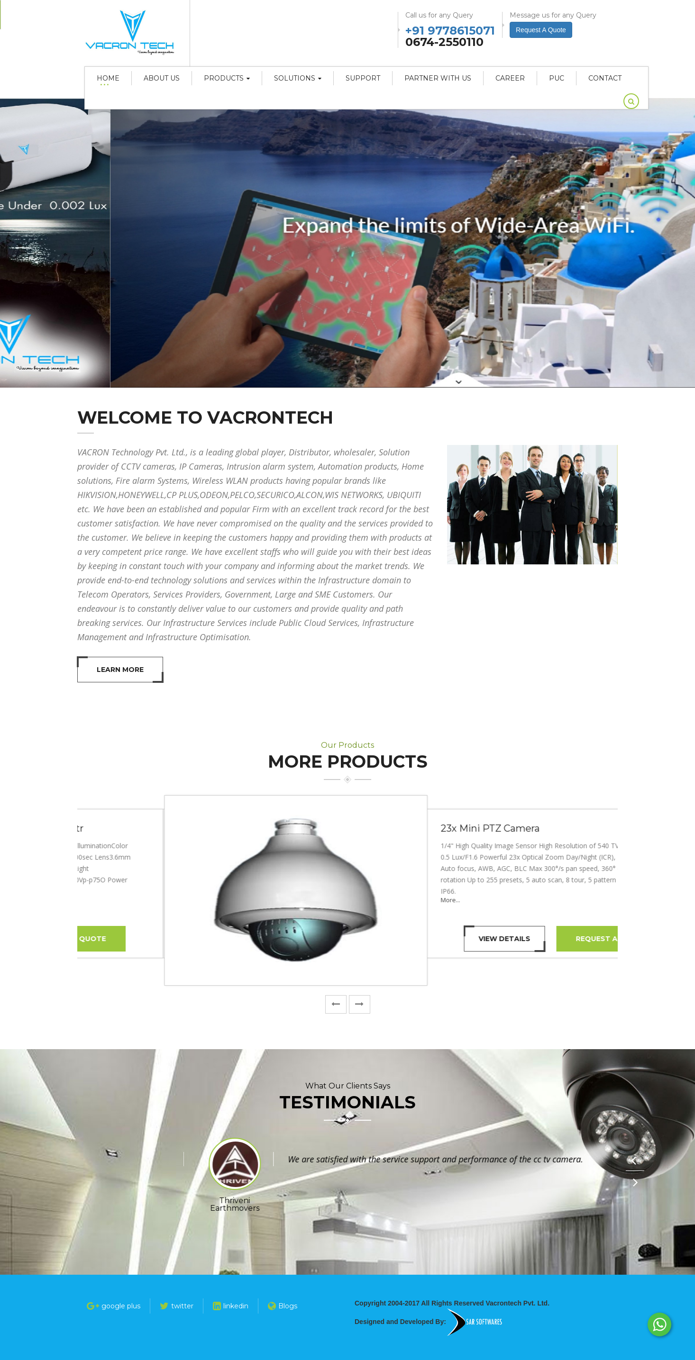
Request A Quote (525, 938)
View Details (418, 938)
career (510, 78)
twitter (176, 1306)
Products (227, 78)
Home (108, 78)
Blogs (282, 1306)
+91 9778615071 (450, 29)
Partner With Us (437, 78)
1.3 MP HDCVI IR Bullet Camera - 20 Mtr (446, 828)
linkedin (230, 1306)
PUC (556, 78)
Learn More (120, 669)
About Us (162, 78)
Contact (605, 78)
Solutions (297, 78)
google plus (113, 1306)
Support (363, 78)
